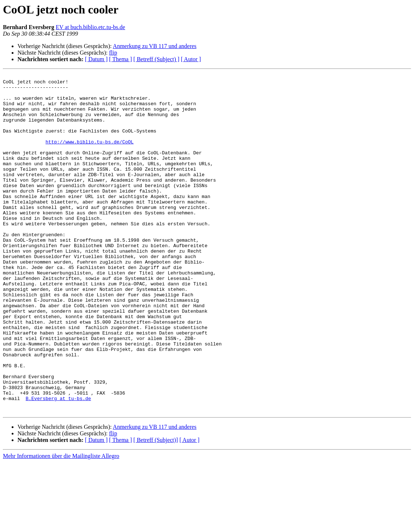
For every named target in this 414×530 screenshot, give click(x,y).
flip (113, 53)
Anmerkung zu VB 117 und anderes (155, 46)
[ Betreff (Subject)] (155, 508)
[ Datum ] (96, 59)
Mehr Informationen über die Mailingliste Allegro (61, 524)
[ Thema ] (120, 59)
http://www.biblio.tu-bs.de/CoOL (90, 156)
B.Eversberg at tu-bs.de (58, 463)
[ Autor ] (191, 59)
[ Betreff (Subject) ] (156, 59)
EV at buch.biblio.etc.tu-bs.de (90, 27)
